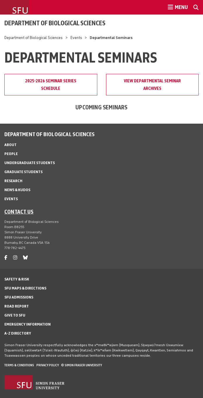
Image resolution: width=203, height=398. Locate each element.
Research (13, 180)
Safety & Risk (16, 279)
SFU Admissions (18, 297)
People (11, 153)
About (10, 144)
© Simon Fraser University (81, 365)
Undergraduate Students (29, 162)
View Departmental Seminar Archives (152, 84)
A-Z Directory (17, 333)
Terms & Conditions (19, 365)
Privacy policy (47, 365)
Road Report (16, 306)
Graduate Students (23, 171)
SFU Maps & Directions (25, 288)
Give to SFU (14, 315)
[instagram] (15, 257)
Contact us (18, 211)
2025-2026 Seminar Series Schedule (50, 84)
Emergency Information (27, 324)
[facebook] (5, 257)
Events (76, 37)
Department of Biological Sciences (54, 23)
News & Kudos (17, 189)
